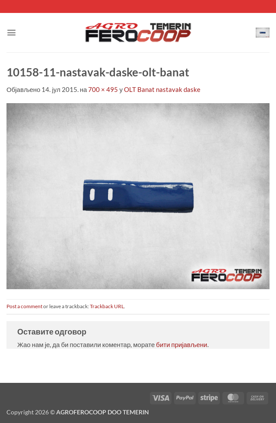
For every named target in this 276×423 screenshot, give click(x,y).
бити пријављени (181, 344)
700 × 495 (103, 89)
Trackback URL (107, 306)
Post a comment (24, 306)
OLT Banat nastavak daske (162, 89)
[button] (11, 32)
